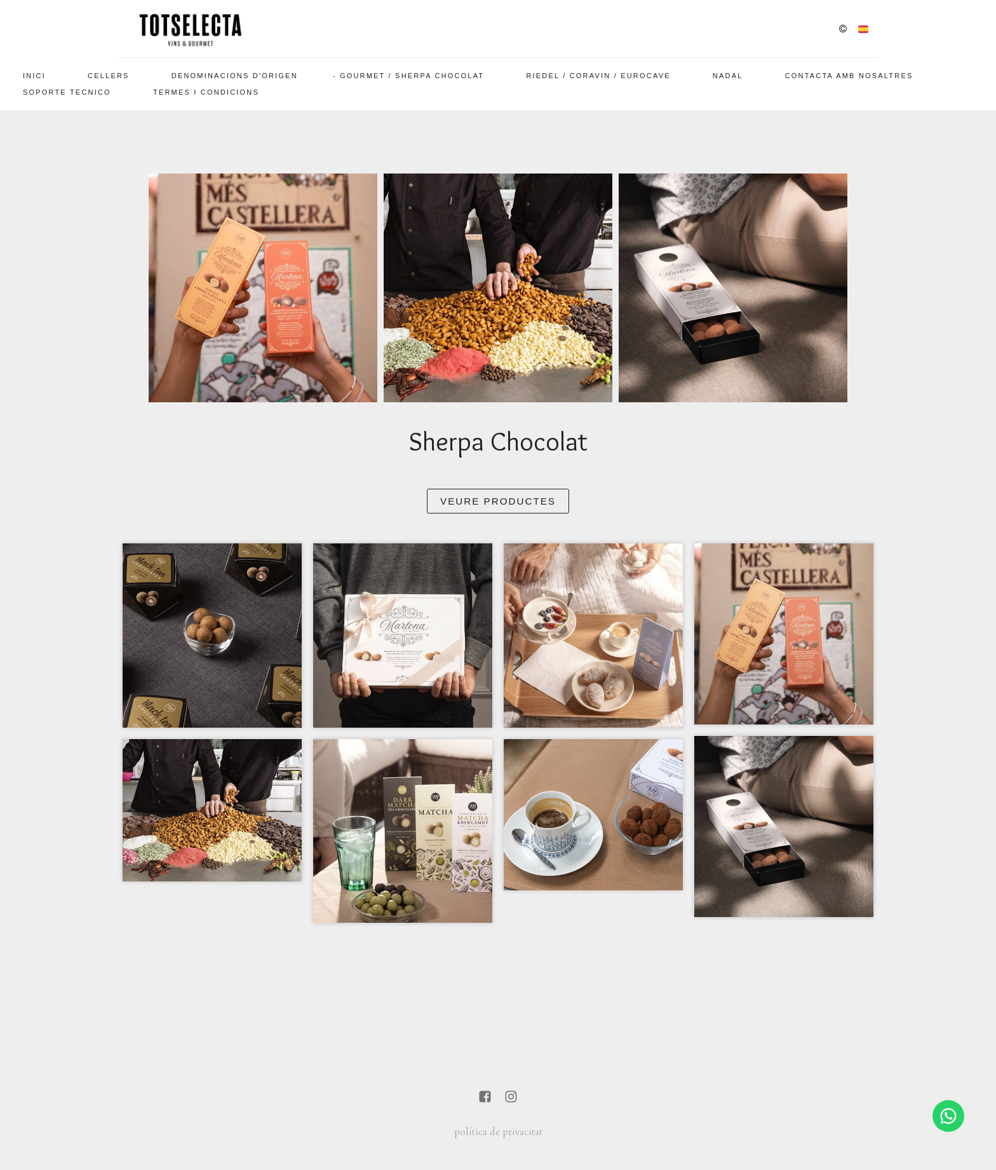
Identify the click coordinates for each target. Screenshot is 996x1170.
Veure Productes (498, 501)
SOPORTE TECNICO (67, 92)
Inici (34, 75)
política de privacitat (498, 1132)
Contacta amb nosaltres (849, 75)
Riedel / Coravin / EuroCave (598, 75)
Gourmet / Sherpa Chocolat (412, 75)
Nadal (728, 75)
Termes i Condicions (206, 92)
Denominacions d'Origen (235, 75)
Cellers (109, 75)
